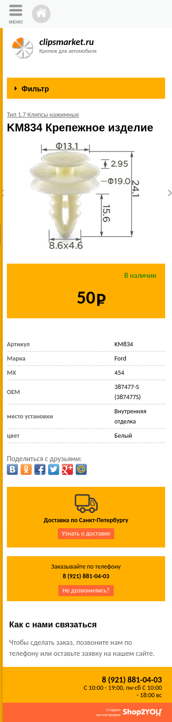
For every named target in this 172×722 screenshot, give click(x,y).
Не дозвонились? (86, 590)
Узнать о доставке (86, 533)
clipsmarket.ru (66, 41)
